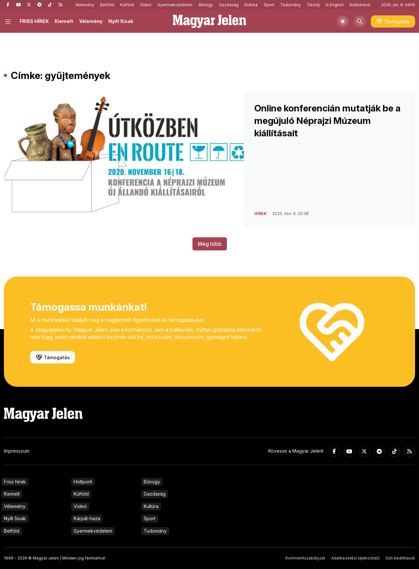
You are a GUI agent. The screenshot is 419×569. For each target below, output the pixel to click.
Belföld (107, 4)
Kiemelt (64, 21)
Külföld (127, 4)
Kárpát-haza (87, 518)
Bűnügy (206, 4)
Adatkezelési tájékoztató (355, 558)
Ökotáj (313, 4)
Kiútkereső (360, 4)
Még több (210, 244)
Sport (269, 4)
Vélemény (84, 4)
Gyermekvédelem (174, 4)
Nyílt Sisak (120, 21)
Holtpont (83, 481)
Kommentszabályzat (305, 558)
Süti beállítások (400, 558)
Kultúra (251, 4)
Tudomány (290, 4)
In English (335, 4)
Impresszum (16, 451)
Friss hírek (15, 481)
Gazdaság (229, 4)
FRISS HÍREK (34, 21)
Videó (146, 4)
